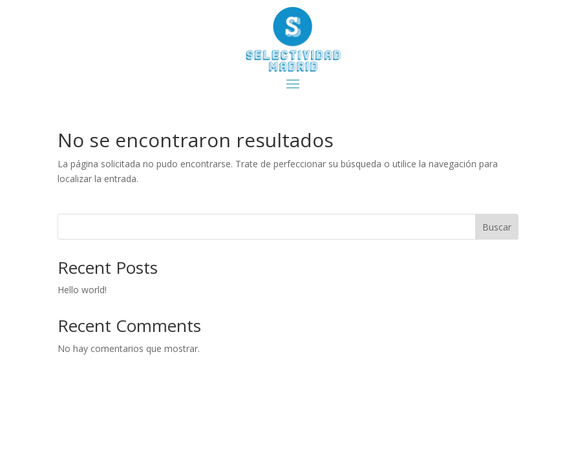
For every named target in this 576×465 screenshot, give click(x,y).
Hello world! (82, 290)
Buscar (496, 227)
